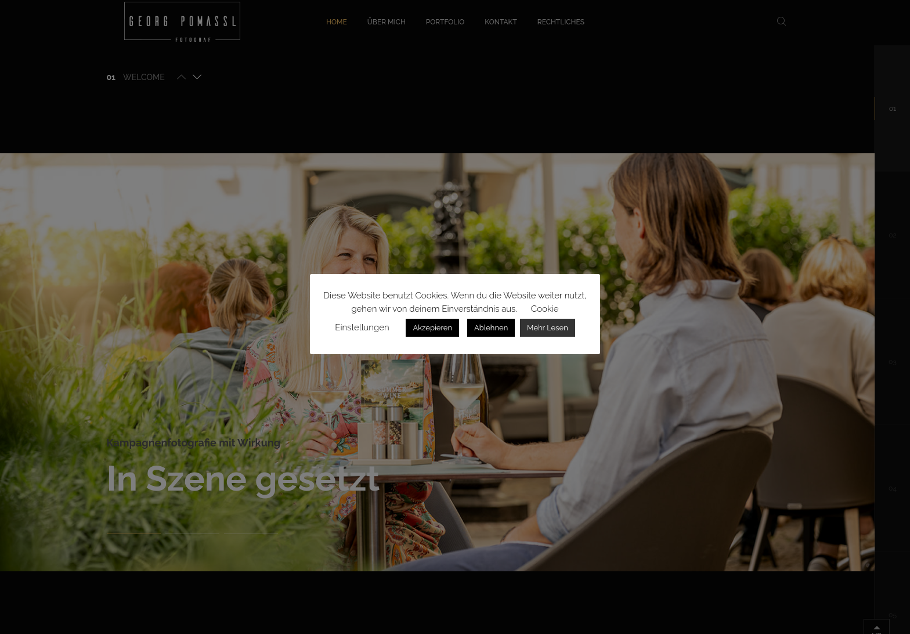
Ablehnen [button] (491, 327)
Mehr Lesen (547, 327)
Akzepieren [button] (432, 327)
